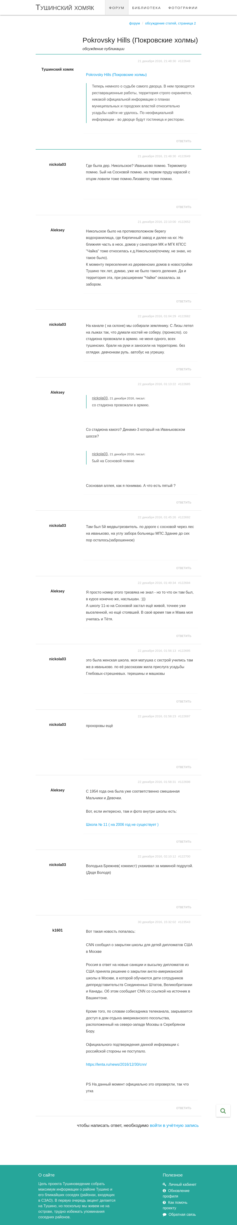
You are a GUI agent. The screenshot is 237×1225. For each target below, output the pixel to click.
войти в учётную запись (174, 1125)
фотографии (183, 7)
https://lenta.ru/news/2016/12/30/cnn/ (116, 1064)
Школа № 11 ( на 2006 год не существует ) (122, 825)
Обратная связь (182, 1214)
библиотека (146, 7)
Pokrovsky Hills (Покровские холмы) (116, 75)
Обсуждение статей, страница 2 (170, 23)
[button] (223, 1110)
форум (117, 7)
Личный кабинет (182, 1184)
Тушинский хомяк (65, 7)
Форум (134, 23)
